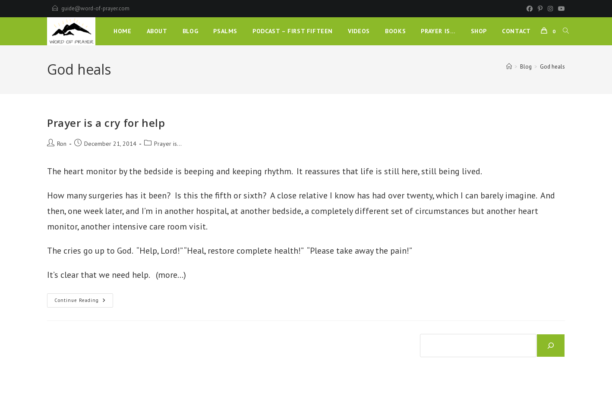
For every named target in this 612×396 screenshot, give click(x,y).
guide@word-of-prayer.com (95, 8)
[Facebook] (529, 8)
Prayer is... (168, 144)
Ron (61, 144)
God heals (552, 66)
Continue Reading (83, 302)
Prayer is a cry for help (106, 123)
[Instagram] (550, 8)
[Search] (550, 345)
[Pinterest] (540, 8)
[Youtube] (560, 8)
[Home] (509, 66)
